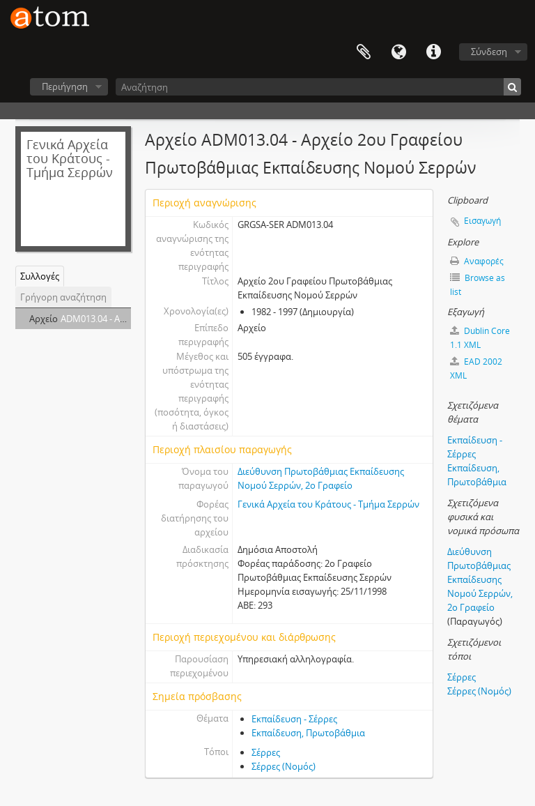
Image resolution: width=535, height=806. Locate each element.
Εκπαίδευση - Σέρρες (294, 719)
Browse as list (477, 285)
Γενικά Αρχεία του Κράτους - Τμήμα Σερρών (328, 504)
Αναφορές (477, 261)
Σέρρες (265, 752)
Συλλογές (39, 276)
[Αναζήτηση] (318, 87)
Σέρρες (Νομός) (283, 766)
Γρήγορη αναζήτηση (63, 297)
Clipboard (363, 52)
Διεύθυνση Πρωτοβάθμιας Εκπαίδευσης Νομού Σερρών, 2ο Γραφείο (480, 579)
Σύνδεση (489, 51)
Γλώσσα (398, 52)
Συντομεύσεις (433, 52)
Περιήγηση (65, 86)
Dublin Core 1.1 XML (480, 338)
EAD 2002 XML (476, 368)
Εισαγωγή (482, 221)
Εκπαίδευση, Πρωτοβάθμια (308, 733)
